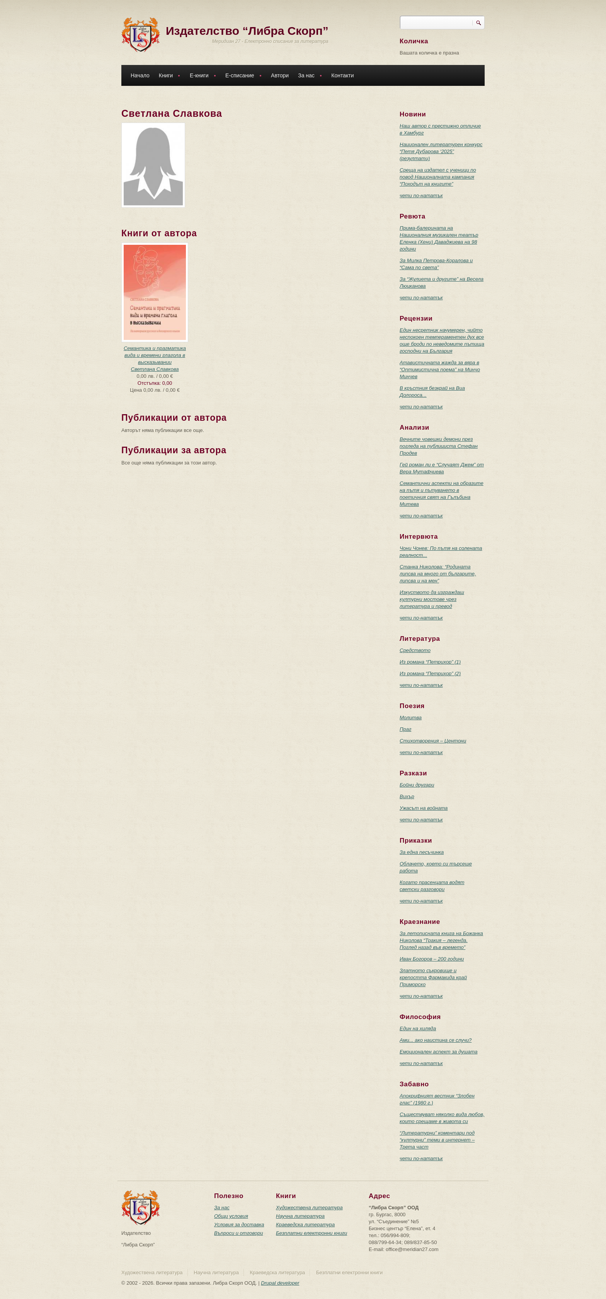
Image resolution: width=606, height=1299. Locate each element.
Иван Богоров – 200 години (432, 959)
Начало (140, 75)
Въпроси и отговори (238, 1233)
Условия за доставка (239, 1224)
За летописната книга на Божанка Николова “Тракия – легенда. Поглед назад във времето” (441, 940)
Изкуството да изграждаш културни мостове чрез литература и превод (432, 599)
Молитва (411, 717)
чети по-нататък (421, 195)
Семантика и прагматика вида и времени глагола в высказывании (155, 355)
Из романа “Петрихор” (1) (430, 662)
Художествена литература (309, 1207)
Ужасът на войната (424, 808)
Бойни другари (417, 785)
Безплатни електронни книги (311, 1233)
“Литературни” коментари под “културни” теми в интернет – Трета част (437, 1140)
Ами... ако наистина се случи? (436, 1040)
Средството (415, 650)
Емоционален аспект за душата (438, 1052)
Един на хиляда (418, 1028)
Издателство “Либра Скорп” (247, 30)
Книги (167, 76)
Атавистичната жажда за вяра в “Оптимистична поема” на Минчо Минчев (440, 369)
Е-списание (241, 76)
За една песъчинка (422, 852)
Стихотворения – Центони (433, 741)
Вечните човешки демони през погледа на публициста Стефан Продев (439, 446)
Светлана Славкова (155, 369)
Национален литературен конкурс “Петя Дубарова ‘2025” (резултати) (441, 151)
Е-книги (201, 76)
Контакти (342, 75)
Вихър (407, 796)
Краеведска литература (305, 1224)
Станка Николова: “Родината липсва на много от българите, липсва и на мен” (438, 574)
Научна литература (300, 1216)
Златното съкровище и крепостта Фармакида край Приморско (433, 977)
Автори (280, 75)
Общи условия (231, 1216)
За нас (308, 76)
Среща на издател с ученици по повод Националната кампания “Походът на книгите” (438, 177)
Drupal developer (280, 1283)
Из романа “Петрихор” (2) (430, 673)
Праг (405, 729)
